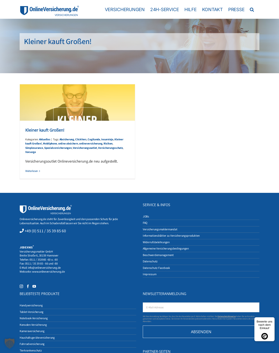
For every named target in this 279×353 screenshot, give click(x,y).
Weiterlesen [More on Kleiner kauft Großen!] (31, 171)
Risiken (108, 144)
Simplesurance (34, 148)
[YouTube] (34, 286)
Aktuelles (44, 139)
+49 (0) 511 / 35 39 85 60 (45, 231)
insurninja (107, 139)
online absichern (68, 144)
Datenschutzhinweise (227, 316)
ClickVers (81, 139)
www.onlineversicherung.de (48, 272)
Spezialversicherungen (57, 148)
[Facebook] (28, 286)
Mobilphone (50, 144)
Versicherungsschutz (110, 148)
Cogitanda (94, 139)
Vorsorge (30, 152)
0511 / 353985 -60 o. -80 (43, 260)
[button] (252, 9)
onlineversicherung (90, 144)
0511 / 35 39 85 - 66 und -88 (41, 263)
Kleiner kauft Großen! (44, 130)
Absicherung (67, 139)
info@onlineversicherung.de (44, 268)
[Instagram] (21, 286)
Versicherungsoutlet (85, 148)
